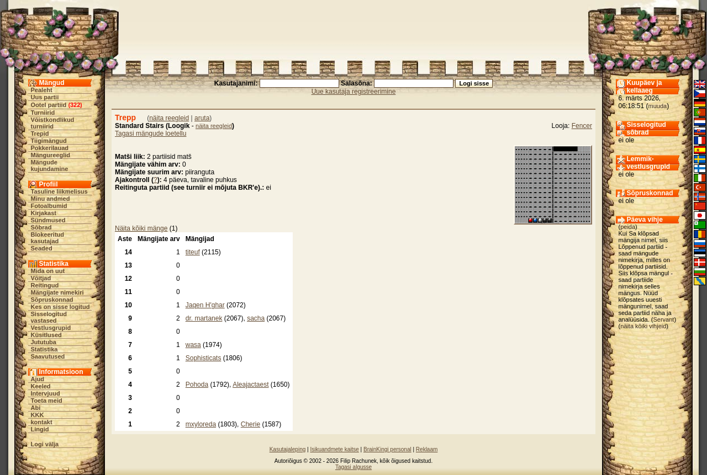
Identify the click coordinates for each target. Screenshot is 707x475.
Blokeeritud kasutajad (48, 237)
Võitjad (41, 278)
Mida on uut (48, 271)
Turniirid (43, 112)
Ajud (37, 379)
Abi (36, 407)
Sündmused (48, 220)
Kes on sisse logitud (60, 306)
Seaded (41, 248)
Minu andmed (50, 198)
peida (627, 226)
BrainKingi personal (387, 449)
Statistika (44, 349)
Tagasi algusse (353, 467)
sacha (256, 318)
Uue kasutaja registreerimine (354, 91)
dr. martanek (204, 318)
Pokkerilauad (49, 148)
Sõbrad (41, 227)
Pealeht (41, 90)
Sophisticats (203, 358)
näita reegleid (169, 118)
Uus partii (45, 97)
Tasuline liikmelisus (59, 191)
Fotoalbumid (49, 205)
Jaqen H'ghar (205, 305)
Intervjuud (45, 393)
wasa (193, 345)
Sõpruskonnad (52, 299)
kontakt (41, 422)
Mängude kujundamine (49, 165)
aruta (201, 118)
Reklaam (426, 449)
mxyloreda (201, 424)
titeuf (193, 252)
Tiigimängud (49, 140)
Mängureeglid (51, 155)
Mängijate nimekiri (57, 292)
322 (75, 105)
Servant (663, 319)
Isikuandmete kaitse (334, 449)
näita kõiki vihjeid (643, 326)
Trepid (40, 133)
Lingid (40, 429)
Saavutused (48, 356)
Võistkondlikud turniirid (53, 123)
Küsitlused (46, 335)
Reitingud (45, 285)
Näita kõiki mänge (141, 228)
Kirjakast (43, 213)
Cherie (250, 424)
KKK (37, 415)
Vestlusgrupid (51, 327)
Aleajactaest (250, 384)
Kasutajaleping (288, 449)
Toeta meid (46, 400)
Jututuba (43, 342)
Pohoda (197, 384)
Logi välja (45, 444)
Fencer (582, 126)
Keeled (41, 386)
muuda (657, 106)
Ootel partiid (49, 105)
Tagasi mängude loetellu (150, 133)
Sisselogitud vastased (49, 317)
